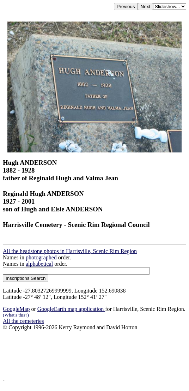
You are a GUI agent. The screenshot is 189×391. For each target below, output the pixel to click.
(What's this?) (16, 315)
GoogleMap (16, 309)
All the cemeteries (23, 321)
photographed (41, 257)
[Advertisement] (94, 355)
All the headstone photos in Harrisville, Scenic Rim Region (70, 251)
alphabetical (39, 264)
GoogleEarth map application (71, 309)
